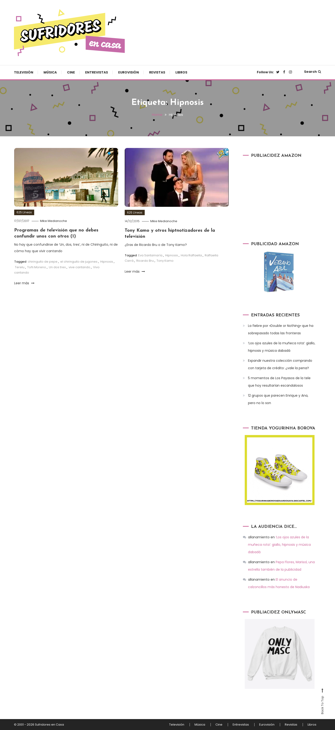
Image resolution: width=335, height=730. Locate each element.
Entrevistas (96, 72)
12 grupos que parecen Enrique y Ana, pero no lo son (278, 399)
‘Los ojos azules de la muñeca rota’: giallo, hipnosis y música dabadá (281, 347)
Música (50, 72)
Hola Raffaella (191, 255)
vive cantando (79, 267)
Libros (181, 72)
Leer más (24, 283)
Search (312, 71)
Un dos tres (57, 267)
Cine (71, 72)
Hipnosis (106, 261)
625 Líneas (24, 212)
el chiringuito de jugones (78, 261)
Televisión (23, 72)
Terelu (19, 267)
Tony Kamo (165, 260)
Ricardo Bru (145, 260)
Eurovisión (128, 72)
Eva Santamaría (150, 255)
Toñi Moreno (36, 267)
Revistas (157, 72)
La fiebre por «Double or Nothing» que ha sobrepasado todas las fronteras (280, 329)
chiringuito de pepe (42, 261)
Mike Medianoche (53, 221)
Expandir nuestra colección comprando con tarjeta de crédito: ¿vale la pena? (280, 364)
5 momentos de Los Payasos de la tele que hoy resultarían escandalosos (279, 382)
